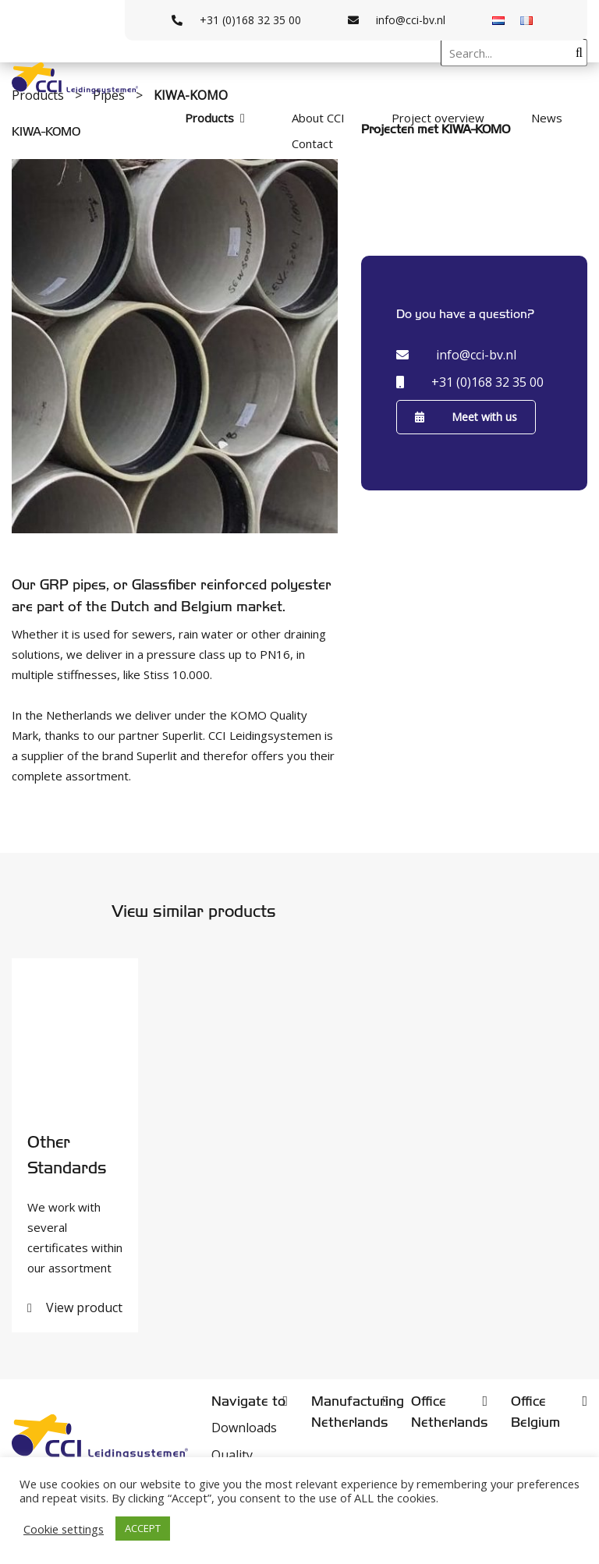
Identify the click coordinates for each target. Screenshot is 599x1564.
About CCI (318, 118)
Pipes (110, 95)
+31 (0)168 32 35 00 (236, 19)
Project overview (438, 118)
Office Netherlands (449, 1412)
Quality (232, 1455)
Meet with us (466, 416)
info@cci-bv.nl (396, 19)
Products (209, 118)
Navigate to (248, 1401)
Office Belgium (535, 1412)
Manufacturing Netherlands (349, 1412)
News (546, 118)
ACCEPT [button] (143, 1528)
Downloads (244, 1427)
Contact (312, 143)
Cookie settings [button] (63, 1529)
